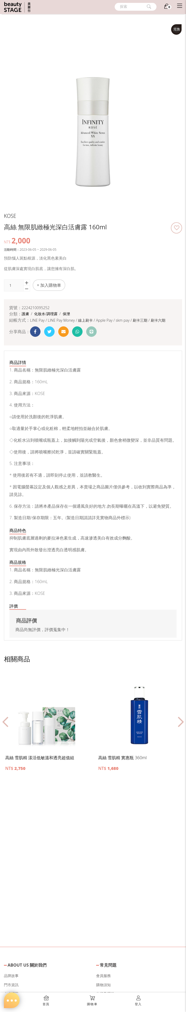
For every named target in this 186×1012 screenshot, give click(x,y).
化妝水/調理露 (46, 313)
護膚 (26, 313)
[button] (176, 227)
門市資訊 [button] (11, 984)
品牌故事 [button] (11, 975)
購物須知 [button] (103, 984)
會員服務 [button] (103, 975)
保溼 (66, 313)
